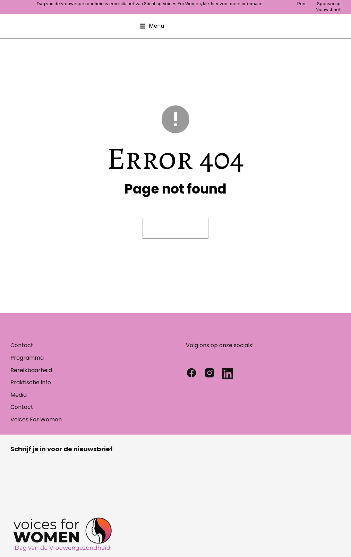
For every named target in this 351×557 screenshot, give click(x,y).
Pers (302, 3)
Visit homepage (175, 228)
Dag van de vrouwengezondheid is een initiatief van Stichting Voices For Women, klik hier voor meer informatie (150, 3)
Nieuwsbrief (328, 9)
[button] (152, 26)
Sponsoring (329, 3)
